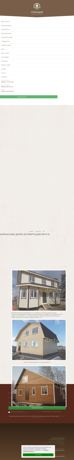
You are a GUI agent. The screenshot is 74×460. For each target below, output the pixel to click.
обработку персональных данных (33, 411)
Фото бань (4, 61)
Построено (38, 232)
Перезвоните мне (37, 410)
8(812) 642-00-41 (7, 90)
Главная (31, 232)
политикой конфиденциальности (19, 412)
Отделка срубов (6, 45)
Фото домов (5, 57)
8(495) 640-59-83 (7, 95)
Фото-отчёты (5, 53)
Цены (2, 49)
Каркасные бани (6, 33)
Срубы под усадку (6, 37)
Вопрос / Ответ (5, 65)
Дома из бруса (5, 21)
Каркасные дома (6, 25)
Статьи (3, 72)
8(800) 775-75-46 (7, 85)
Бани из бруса (5, 29)
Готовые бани (5, 41)
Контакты (4, 76)
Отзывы (3, 69)
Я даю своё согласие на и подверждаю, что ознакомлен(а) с (36, 412)
